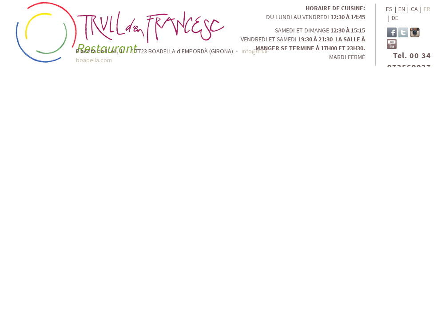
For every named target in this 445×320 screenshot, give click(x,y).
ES (389, 9)
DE (395, 18)
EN (401, 9)
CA (414, 9)
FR (427, 9)
